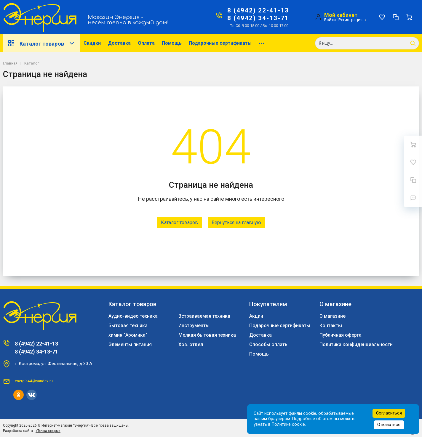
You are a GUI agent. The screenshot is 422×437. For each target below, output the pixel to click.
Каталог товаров (41, 43)
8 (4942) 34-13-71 (258, 18)
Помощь (172, 43)
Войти (330, 19)
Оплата (146, 43)
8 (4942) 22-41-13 (258, 10)
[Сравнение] (395, 17)
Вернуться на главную (236, 222)
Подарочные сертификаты (220, 43)
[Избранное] (382, 17)
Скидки (92, 43)
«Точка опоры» (48, 431)
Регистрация (350, 19)
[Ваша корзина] (409, 17)
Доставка (119, 43)
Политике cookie (288, 424)
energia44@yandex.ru (34, 380)
